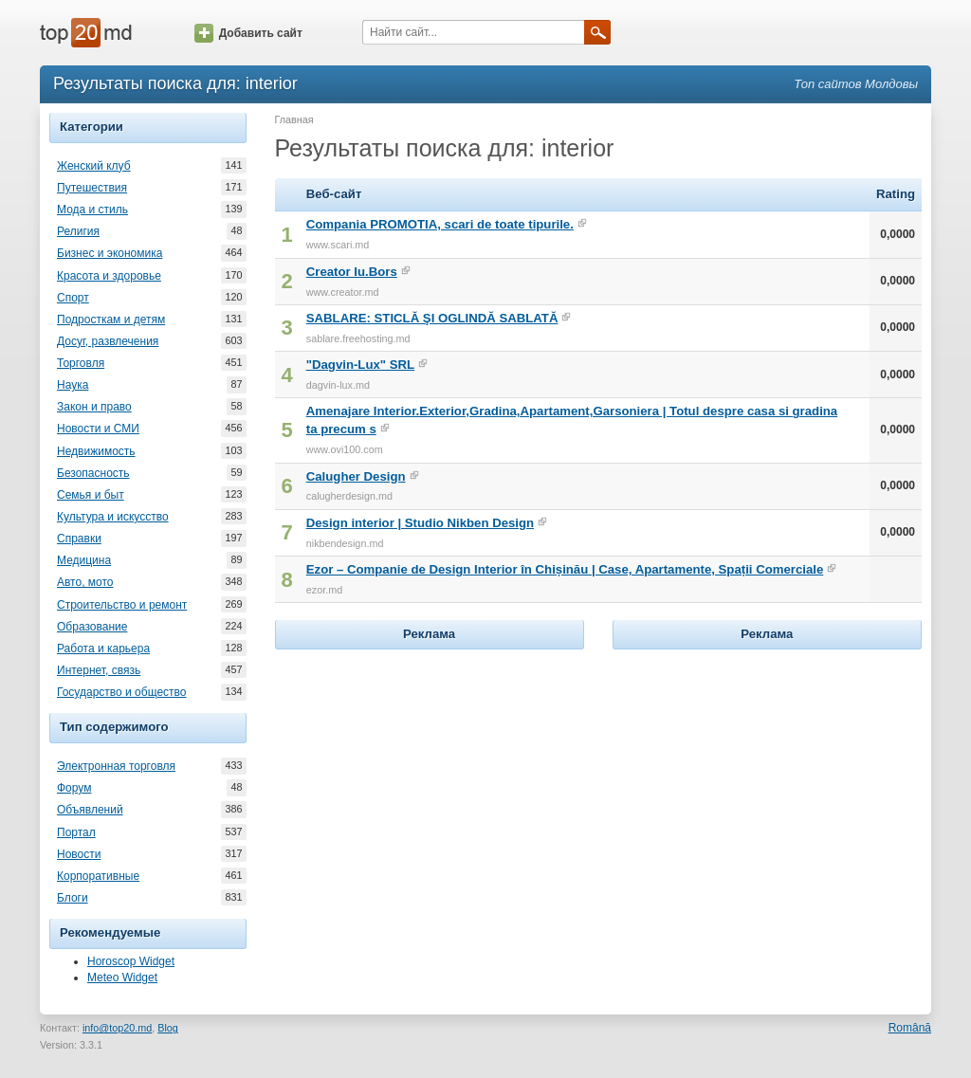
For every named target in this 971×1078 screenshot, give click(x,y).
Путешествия (92, 187)
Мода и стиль (92, 209)
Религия (78, 231)
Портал (76, 832)
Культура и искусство (113, 516)
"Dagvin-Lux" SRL (360, 364)
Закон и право (94, 406)
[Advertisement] (429, 772)
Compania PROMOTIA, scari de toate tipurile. (440, 224)
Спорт (73, 297)
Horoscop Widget (130, 961)
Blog (167, 1027)
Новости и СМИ (98, 428)
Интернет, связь (98, 670)
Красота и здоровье (109, 275)
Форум (74, 787)
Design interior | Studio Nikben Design (420, 523)
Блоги (72, 897)
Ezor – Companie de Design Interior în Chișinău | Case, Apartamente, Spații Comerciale (565, 569)
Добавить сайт (248, 33)
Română (910, 1027)
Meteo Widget (122, 977)
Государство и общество (121, 692)
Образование (92, 626)
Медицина (84, 560)
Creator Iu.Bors (351, 272)
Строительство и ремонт (122, 604)
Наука (72, 385)
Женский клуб (94, 166)
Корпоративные (98, 876)
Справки (79, 538)
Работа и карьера (103, 648)
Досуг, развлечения (107, 341)
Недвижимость (96, 451)
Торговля (80, 363)
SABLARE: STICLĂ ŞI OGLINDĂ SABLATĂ (432, 318)
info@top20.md (117, 1027)
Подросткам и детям (111, 319)
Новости (79, 854)
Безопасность (93, 473)
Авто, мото (85, 582)
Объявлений (90, 809)
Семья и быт (90, 494)
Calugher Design (356, 476)
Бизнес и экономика (109, 253)
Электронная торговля (116, 766)
